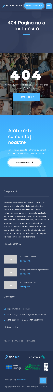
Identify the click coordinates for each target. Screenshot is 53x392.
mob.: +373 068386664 (33, 320)
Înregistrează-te (34, 6)
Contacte (30, 341)
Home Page (26, 96)
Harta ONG (17, 341)
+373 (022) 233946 (15, 320)
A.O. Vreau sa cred (28, 257)
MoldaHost (21, 379)
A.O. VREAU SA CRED (28, 283)
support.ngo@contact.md (18, 309)
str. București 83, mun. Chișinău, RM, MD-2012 (26, 314)
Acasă (7, 341)
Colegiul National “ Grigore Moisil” (34, 270)
